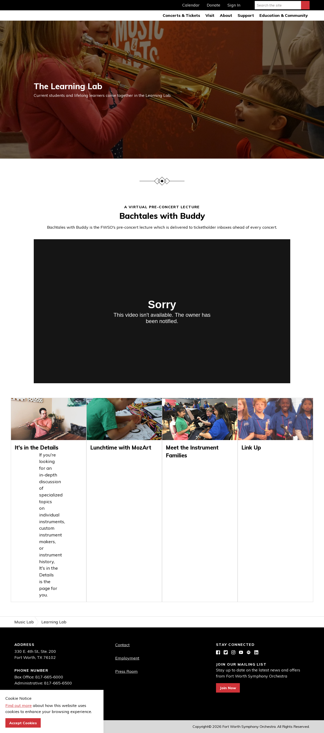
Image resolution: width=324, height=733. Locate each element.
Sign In (233, 5)
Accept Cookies (23, 723)
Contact (122, 644)
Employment (127, 658)
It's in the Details (36, 447)
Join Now (228, 688)
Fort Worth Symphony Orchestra (10, 10)
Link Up (251, 447)
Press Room (126, 671)
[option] (162, 90)
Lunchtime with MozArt (120, 447)
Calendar (191, 5)
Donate (213, 5)
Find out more (18, 705)
